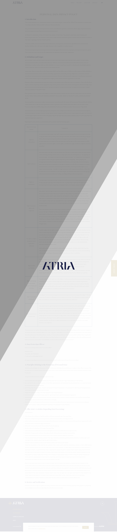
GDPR (14, 521)
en (102, 2)
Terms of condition (19, 517)
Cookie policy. (42, 528)
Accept (85, 527)
